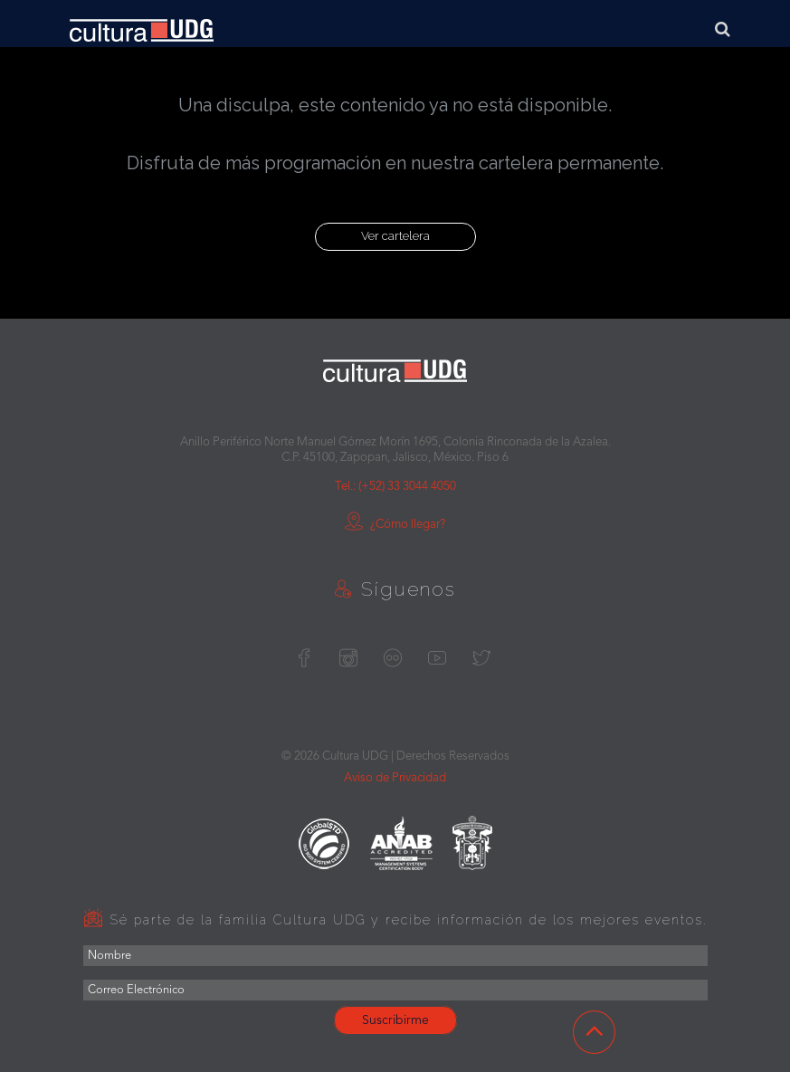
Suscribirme (395, 1020)
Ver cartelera (395, 236)
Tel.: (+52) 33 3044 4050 (395, 487)
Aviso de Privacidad (395, 778)
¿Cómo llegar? (395, 525)
